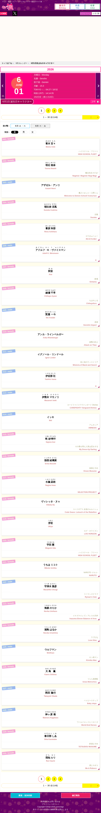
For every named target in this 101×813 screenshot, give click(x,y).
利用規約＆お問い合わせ (50, 802)
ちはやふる (50, 301)
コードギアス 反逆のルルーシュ (50, 510)
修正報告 (76, 795)
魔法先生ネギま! (50, 174)
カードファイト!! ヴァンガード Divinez (50, 406)
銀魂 (50, 280)
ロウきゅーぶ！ (50, 237)
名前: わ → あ (40, 126)
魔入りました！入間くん (50, 194)
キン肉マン (50, 658)
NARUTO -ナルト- (50, 573)
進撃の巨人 (50, 343)
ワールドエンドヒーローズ (50, 723)
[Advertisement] (50, 38)
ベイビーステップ (50, 702)
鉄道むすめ (50, 745)
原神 (50, 323)
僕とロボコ (50, 766)
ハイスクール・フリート (50, 152)
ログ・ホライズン (50, 532)
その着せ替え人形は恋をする (50, 447)
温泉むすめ (50, 469)
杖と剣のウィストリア (50, 363)
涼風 (50, 215)
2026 (50, 69)
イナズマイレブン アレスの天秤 (50, 617)
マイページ (86, 13)
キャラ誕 (8, 6)
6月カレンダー (21, 63)
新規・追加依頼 (25, 795)
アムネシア (50, 426)
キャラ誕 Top (7, 63)
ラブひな (50, 638)
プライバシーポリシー (50, 804)
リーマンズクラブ (50, 595)
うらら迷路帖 (50, 680)
